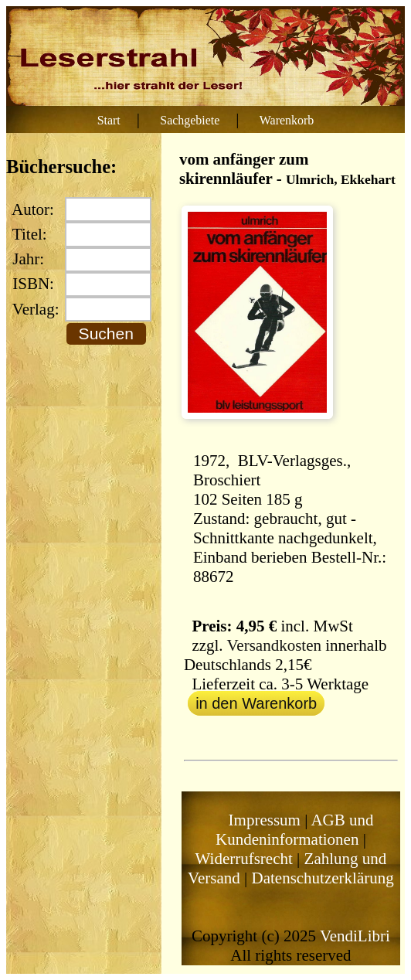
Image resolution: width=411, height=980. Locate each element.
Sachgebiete (189, 120)
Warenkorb (287, 120)
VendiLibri (355, 936)
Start (109, 120)
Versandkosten (273, 645)
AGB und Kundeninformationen (295, 830)
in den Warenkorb (256, 703)
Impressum (265, 820)
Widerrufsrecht (244, 858)
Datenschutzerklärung (322, 878)
